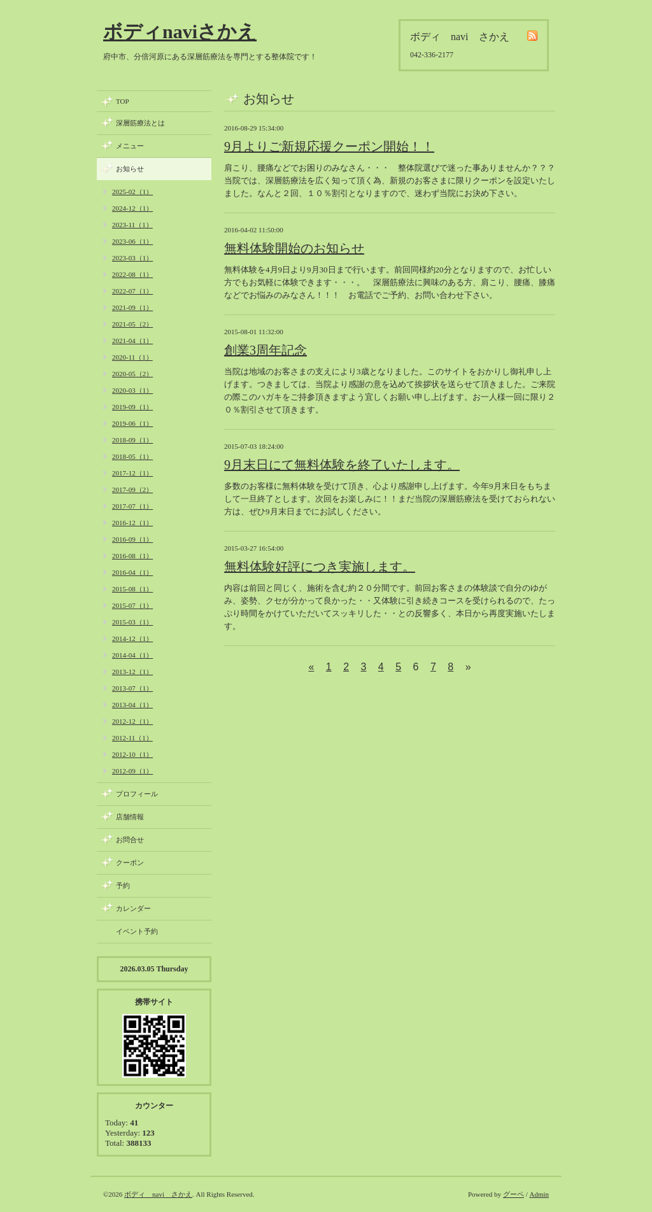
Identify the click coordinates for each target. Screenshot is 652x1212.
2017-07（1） (132, 506)
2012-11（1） (132, 738)
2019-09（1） (132, 407)
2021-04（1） (132, 340)
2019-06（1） (132, 423)
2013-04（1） (132, 704)
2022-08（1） (132, 274)
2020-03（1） (132, 390)
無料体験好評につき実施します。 (319, 567)
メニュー (130, 146)
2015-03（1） (132, 622)
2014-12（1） (132, 638)
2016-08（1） (132, 556)
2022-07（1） (132, 291)
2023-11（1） (132, 225)
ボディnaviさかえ (180, 31)
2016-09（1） (132, 539)
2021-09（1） (132, 307)
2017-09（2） (132, 489)
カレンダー (133, 908)
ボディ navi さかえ (158, 1194)
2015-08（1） (132, 589)
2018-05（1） (132, 456)
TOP (122, 101)
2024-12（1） (132, 208)
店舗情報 (130, 817)
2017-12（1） (132, 473)
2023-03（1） (132, 258)
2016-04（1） (132, 572)
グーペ (513, 1194)
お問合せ (130, 839)
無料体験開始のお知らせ (294, 248)
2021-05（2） (132, 324)
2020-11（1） (132, 357)
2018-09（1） (132, 440)
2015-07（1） (132, 605)
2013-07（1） (132, 688)
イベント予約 (137, 931)
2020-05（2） (132, 373)
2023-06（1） (132, 241)
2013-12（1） (132, 671)
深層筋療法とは (140, 123)
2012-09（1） (132, 771)
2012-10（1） (132, 754)
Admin (539, 1194)
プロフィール (137, 794)
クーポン (130, 862)
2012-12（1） (132, 721)
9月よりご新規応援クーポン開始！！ (329, 146)
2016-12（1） (132, 522)
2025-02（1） (132, 191)
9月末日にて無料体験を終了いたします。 (342, 465)
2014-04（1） (132, 655)
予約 (123, 885)
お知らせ (130, 169)
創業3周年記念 (265, 350)
